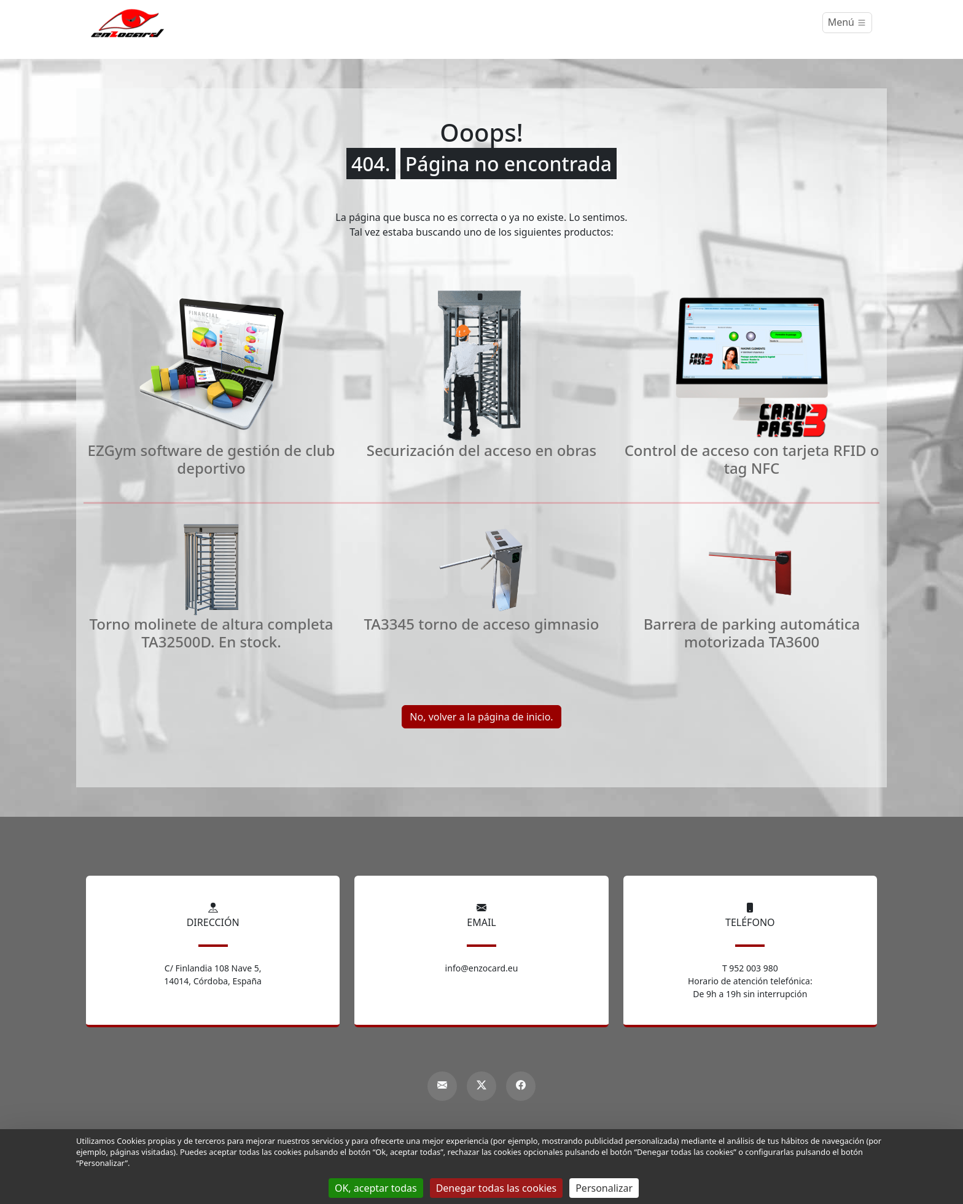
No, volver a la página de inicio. (481, 717)
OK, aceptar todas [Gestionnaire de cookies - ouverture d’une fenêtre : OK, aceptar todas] (376, 1188)
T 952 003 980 (750, 968)
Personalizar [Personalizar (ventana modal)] (604, 1188)
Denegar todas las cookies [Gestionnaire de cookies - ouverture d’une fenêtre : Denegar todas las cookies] (496, 1188)
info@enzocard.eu (481, 968)
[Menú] (847, 22)
